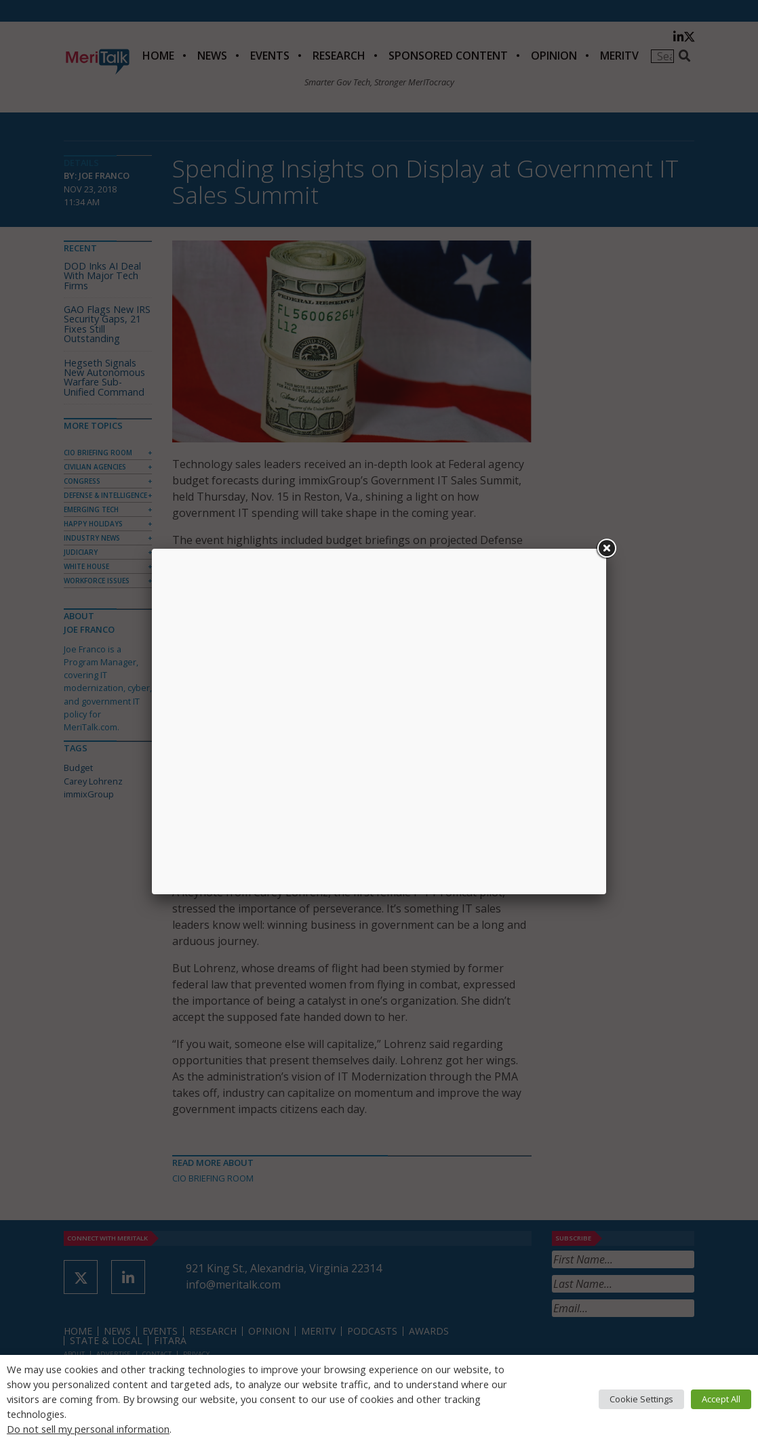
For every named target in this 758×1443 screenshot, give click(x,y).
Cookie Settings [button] (641, 1399)
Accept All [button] (721, 1399)
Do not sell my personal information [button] (88, 1429)
